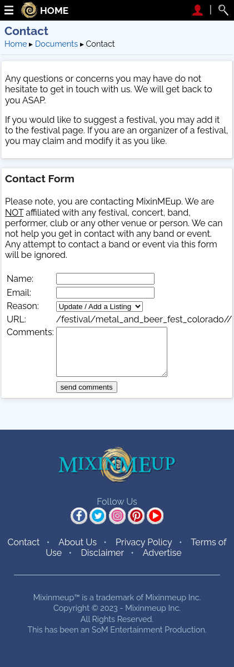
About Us (77, 542)
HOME (54, 11)
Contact (23, 542)
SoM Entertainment (127, 629)
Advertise (162, 552)
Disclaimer (102, 552)
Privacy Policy (144, 542)
